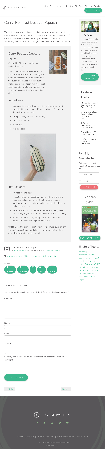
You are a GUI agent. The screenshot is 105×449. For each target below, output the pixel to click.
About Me (63, 6)
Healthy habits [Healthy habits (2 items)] (91, 261)
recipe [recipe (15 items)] (81, 270)
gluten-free (12, 256)
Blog (87, 6)
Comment (8, 298)
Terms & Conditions (45, 436)
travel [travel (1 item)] (93, 276)
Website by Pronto (52, 445)
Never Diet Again (76, 6)
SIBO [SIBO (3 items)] (92, 270)
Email (7, 333)
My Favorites (96, 6)
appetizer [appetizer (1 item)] (89, 251)
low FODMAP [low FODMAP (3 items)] (94, 264)
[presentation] (19, 369)
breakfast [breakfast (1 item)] (83, 255)
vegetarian (52, 256)
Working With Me (90, 77)
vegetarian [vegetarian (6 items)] (83, 279)
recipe (35, 256)
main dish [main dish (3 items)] (83, 267)
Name (7, 323)
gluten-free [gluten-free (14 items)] (90, 258)
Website (8, 343)
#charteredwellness (53, 250)
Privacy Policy (82, 436)
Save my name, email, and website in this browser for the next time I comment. (35, 358)
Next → (65, 389)
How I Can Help (51, 6)
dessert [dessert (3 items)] (82, 258)
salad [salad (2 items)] (87, 270)
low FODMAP (25, 256)
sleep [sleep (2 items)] (85, 273)
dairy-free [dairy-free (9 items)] (91, 255)
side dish (42, 256)
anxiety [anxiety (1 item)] (82, 251)
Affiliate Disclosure (65, 436)
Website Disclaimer (25, 436)
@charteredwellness (21, 250)
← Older (10, 389)
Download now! (89, 238)
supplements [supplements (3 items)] (84, 276)
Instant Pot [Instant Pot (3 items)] (83, 264)
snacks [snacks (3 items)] (91, 273)
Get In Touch (93, 10)
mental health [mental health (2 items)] (93, 267)
